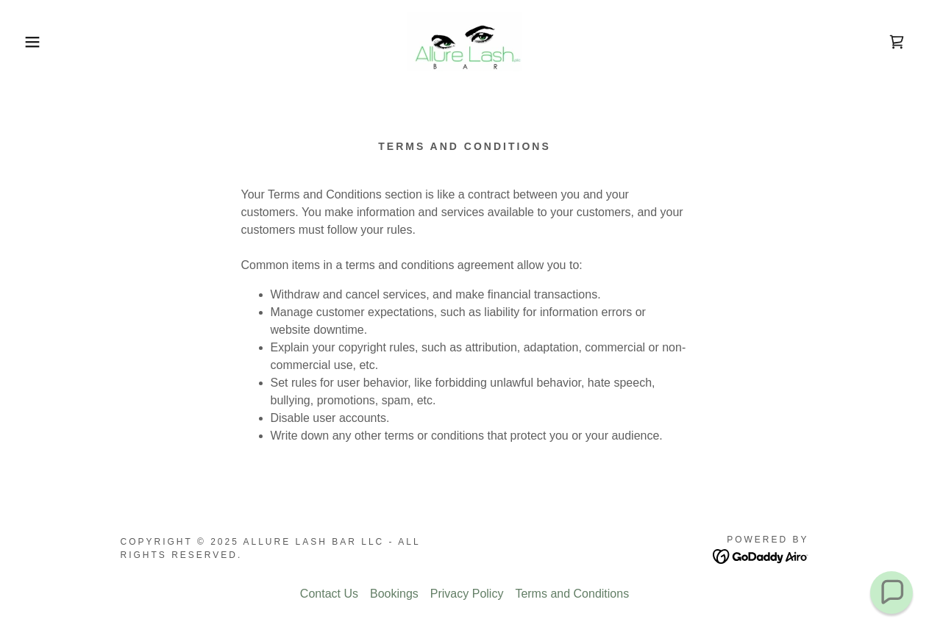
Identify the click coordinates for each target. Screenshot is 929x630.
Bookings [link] (394, 593)
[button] (46, 42)
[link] (464, 41)
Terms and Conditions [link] (572, 593)
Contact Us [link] (329, 593)
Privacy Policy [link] (467, 593)
